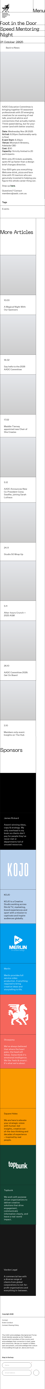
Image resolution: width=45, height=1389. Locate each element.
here (12, 185)
